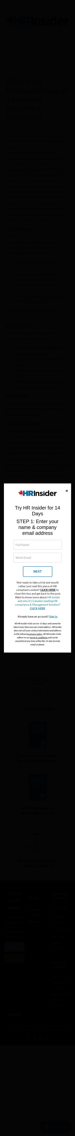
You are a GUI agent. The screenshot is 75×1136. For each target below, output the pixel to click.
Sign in (53, 616)
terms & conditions (39, 637)
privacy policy (35, 634)
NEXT (37, 571)
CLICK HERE (48, 589)
